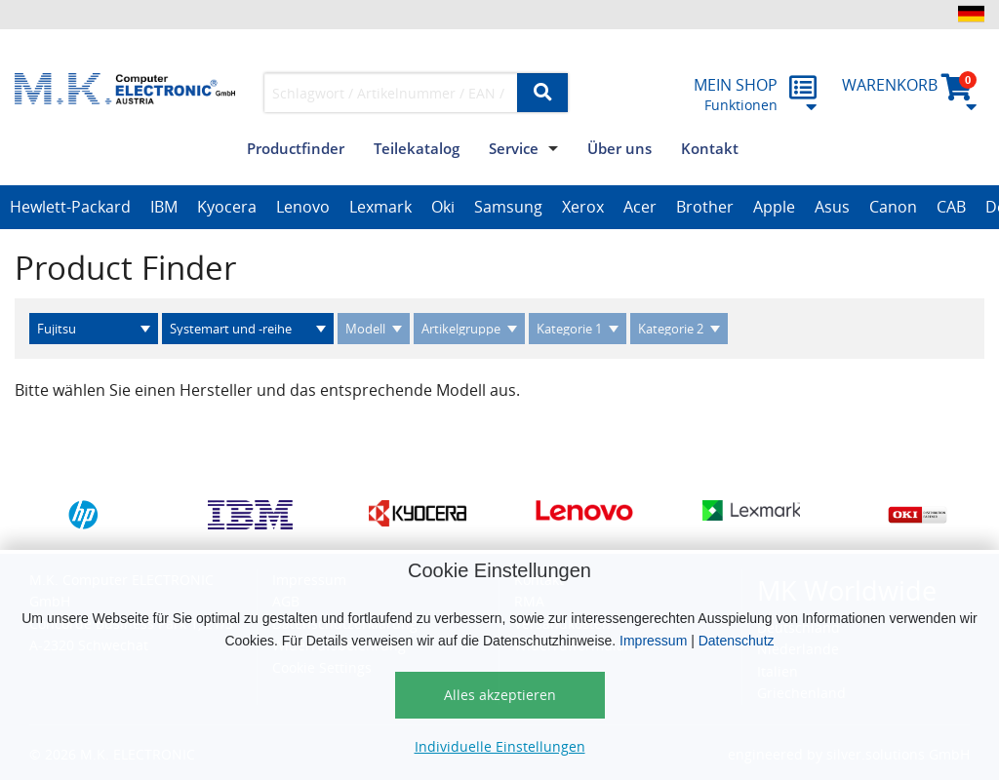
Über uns (619, 148)
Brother (705, 206)
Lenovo (303, 206)
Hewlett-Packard (70, 206)
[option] (70, 207)
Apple (774, 206)
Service (514, 148)
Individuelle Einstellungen (500, 746)
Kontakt (710, 148)
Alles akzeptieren (500, 694)
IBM (164, 206)
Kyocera (227, 206)
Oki (443, 206)
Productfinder (295, 148)
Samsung (508, 206)
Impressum (653, 640)
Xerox (583, 206)
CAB (951, 206)
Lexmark (380, 206)
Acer (640, 206)
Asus (832, 206)
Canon (893, 206)
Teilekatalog (417, 148)
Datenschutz (737, 640)
